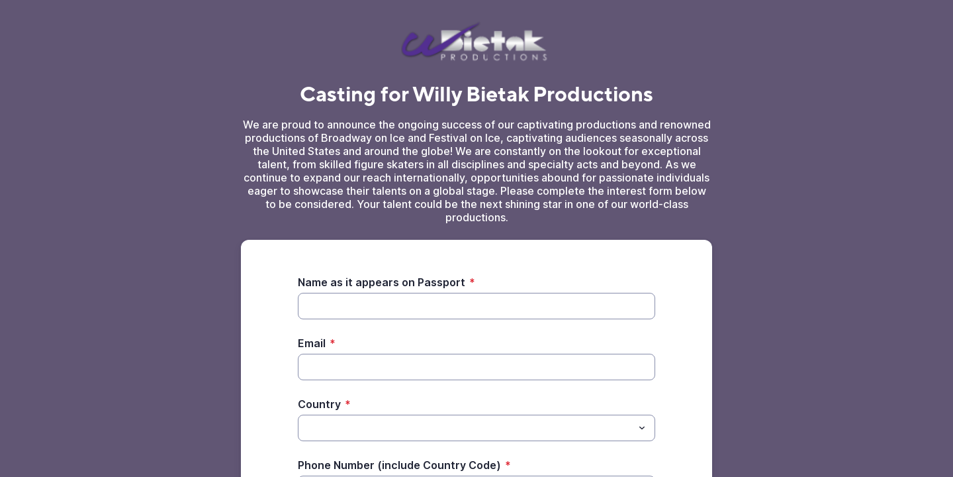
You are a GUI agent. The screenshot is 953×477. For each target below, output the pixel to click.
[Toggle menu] (642, 428)
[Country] (465, 428)
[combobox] (476, 428)
